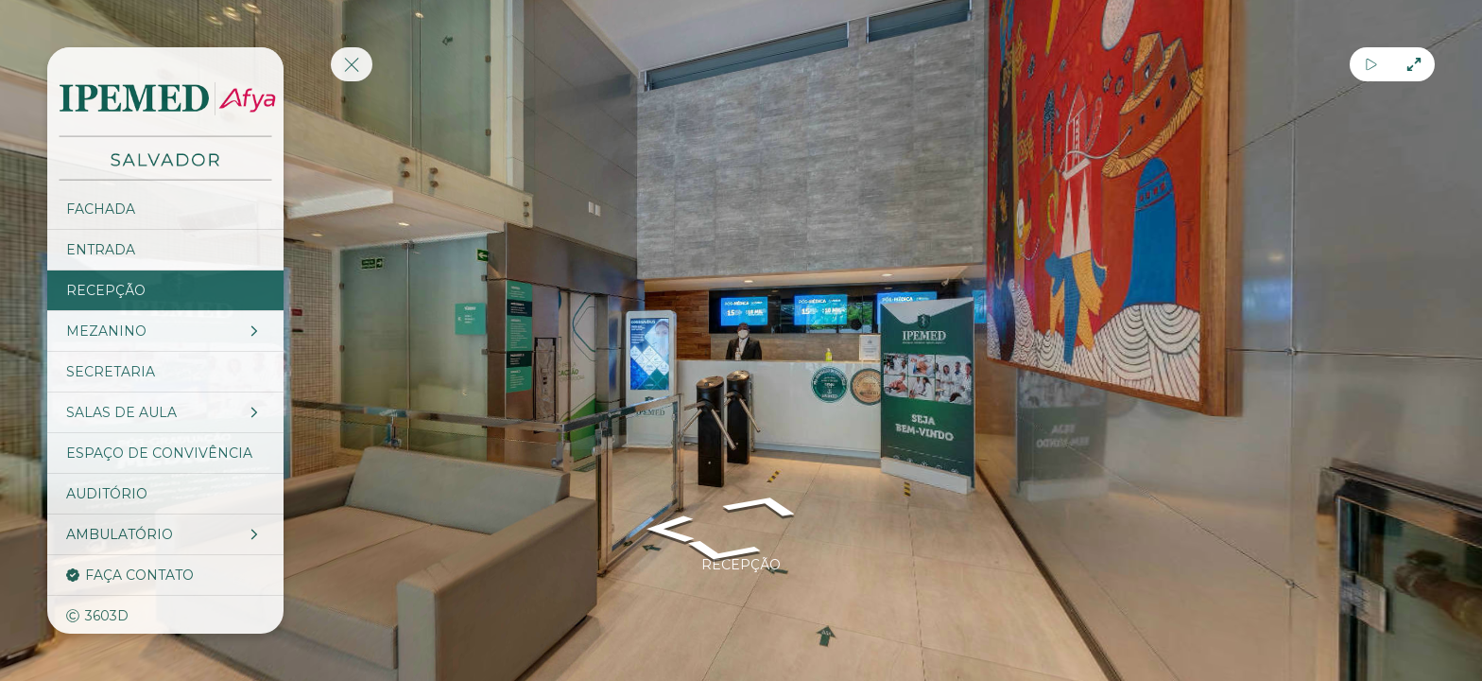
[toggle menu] (351, 64)
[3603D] (165, 616)
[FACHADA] (165, 209)
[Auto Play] (1371, 64)
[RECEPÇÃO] (165, 290)
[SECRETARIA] (165, 372)
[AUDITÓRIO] (165, 494)
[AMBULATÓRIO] (165, 534)
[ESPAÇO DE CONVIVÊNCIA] (165, 453)
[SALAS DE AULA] (165, 412)
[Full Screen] (1413, 64)
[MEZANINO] (165, 331)
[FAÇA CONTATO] (165, 575)
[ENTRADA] (165, 250)
